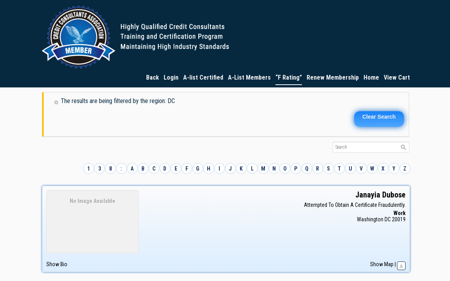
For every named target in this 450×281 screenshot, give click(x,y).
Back (152, 77)
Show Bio (56, 264)
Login (171, 77)
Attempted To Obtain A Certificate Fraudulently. (355, 205)
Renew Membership (333, 77)
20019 (399, 219)
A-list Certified (203, 77)
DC (388, 219)
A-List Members (249, 77)
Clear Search (379, 117)
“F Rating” (288, 77)
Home (371, 77)
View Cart (397, 77)
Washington (370, 219)
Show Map (382, 264)
